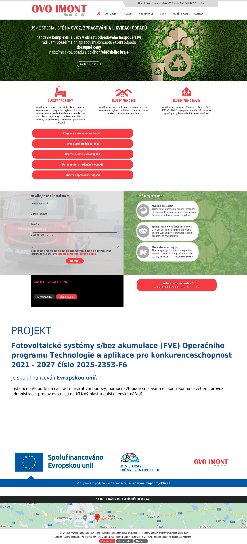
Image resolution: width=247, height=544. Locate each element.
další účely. (183, 533)
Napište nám (180, 13)
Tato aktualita (44, 267)
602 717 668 (58, 516)
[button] (75, 279)
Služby (128, 13)
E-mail (39, 184)
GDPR (163, 13)
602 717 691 (44, 516)
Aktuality (111, 13)
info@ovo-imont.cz (49, 522)
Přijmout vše (107, 541)
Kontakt (199, 13)
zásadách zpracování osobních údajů (76, 224)
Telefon (35, 195)
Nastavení (141, 541)
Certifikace (146, 13)
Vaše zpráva (42, 205)
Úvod (98, 14)
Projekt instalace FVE (50, 253)
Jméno (39, 173)
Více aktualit (67, 267)
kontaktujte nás (89, 64)
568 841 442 (187, 3)
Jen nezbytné (124, 541)
